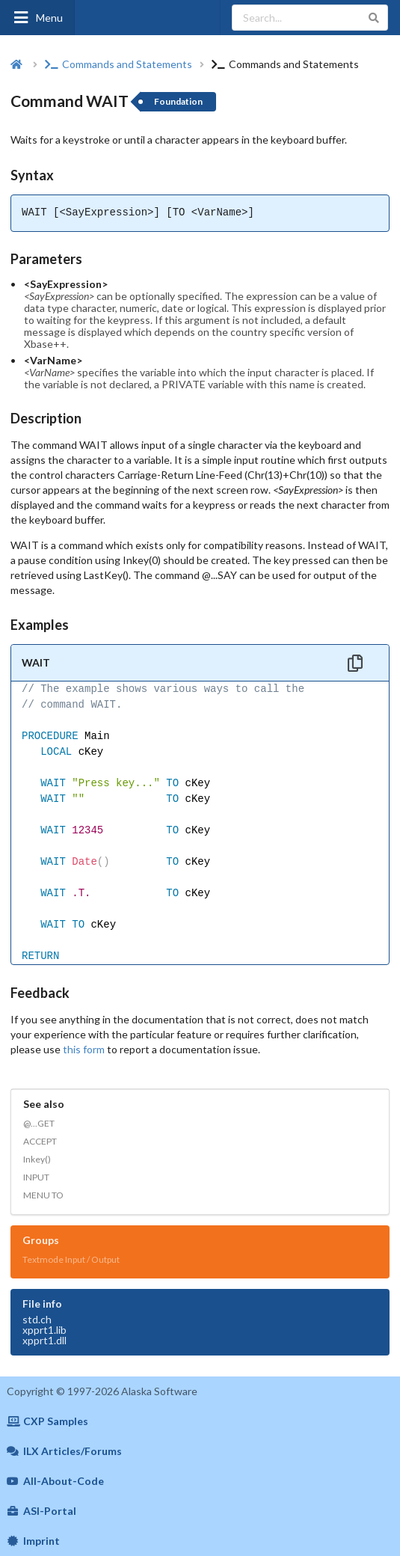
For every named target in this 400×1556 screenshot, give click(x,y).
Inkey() (37, 1159)
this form (84, 1049)
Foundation (178, 101)
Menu (37, 17)
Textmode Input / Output (71, 1259)
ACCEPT (40, 1141)
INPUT (36, 1177)
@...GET (39, 1123)
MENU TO (43, 1195)
